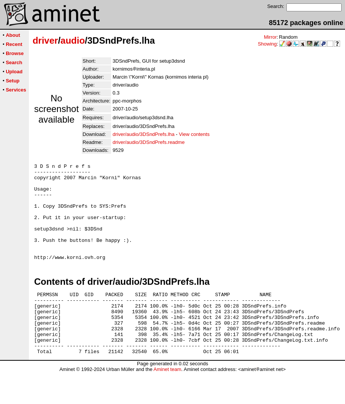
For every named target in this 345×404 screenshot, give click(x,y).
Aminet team (167, 401)
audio (72, 40)
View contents (194, 134)
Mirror (270, 37)
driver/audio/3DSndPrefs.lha (144, 134)
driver (45, 40)
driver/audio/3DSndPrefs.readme (148, 142)
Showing (267, 44)
